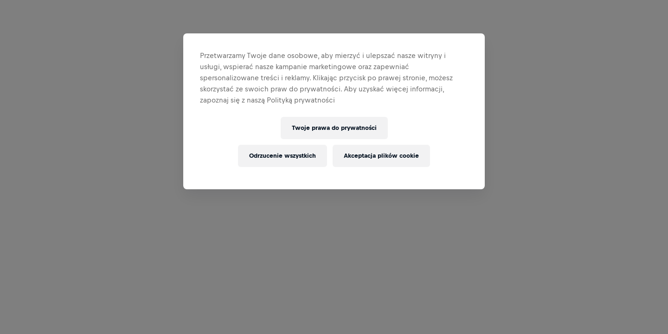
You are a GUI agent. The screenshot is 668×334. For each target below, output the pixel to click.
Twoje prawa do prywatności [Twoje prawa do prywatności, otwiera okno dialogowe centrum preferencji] (334, 127)
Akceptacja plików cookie (381, 155)
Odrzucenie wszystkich (282, 155)
